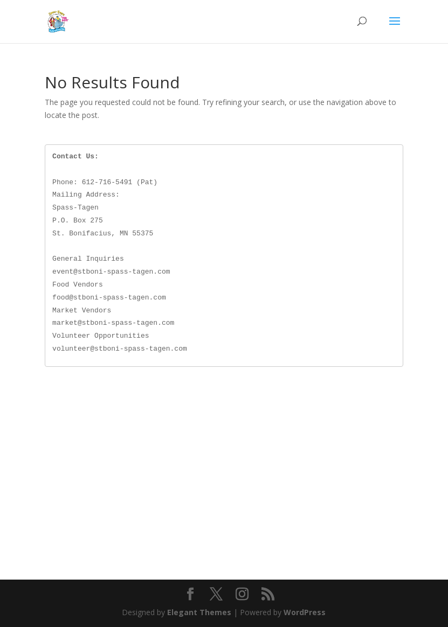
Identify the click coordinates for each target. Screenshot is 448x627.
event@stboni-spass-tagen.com (111, 271)
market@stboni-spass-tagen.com (113, 323)
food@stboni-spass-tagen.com (109, 297)
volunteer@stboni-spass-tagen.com (119, 348)
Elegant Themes (199, 612)
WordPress (305, 612)
